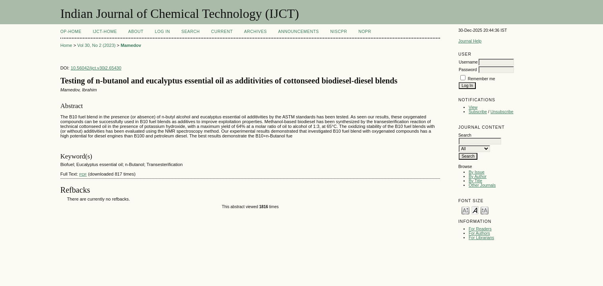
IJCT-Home (105, 31)
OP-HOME (70, 31)
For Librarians (481, 238)
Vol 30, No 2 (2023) (96, 45)
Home (66, 45)
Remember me (481, 79)
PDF (83, 174)
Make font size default (475, 209)
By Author (478, 176)
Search (190, 31)
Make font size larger (485, 209)
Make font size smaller (465, 209)
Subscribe (478, 112)
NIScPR (338, 31)
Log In (162, 31)
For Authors (479, 233)
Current (222, 31)
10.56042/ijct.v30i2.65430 (96, 68)
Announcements (298, 31)
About (135, 31)
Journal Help (469, 41)
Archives (255, 31)
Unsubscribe (502, 112)
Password (468, 70)
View (473, 107)
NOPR (365, 31)
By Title (475, 181)
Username (468, 62)
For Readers (480, 229)
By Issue (477, 172)
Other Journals (482, 185)
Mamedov (130, 45)
